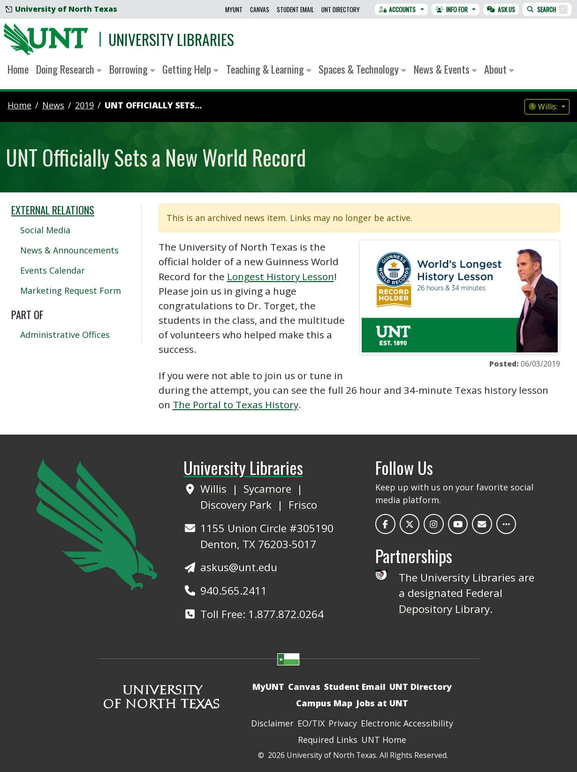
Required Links (327, 739)
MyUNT (234, 9)
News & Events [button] (445, 69)
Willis (214, 489)
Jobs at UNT (382, 703)
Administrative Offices (65, 334)
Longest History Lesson (280, 276)
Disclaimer (272, 723)
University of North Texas (61, 9)
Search (547, 9)
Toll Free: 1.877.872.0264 (262, 614)
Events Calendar (52, 270)
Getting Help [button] (190, 69)
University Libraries (171, 39)
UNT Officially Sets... (153, 105)
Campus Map (324, 703)
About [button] (499, 69)
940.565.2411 (233, 590)
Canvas (259, 9)
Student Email (295, 9)
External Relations (52, 210)
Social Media (45, 230)
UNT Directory (340, 9)
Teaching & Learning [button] (268, 69)
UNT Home (383, 739)
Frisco (302, 504)
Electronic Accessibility (407, 723)
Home (18, 69)
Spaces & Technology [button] (362, 69)
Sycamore (268, 489)
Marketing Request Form (70, 290)
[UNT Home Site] (97, 523)
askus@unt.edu (238, 567)
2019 (84, 105)
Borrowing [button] (132, 69)
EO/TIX (311, 723)
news (53, 105)
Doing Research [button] (69, 69)
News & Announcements (69, 250)
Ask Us (501, 9)
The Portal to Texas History (235, 404)
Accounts (397, 9)
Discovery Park (237, 504)
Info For (451, 9)
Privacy (342, 723)
